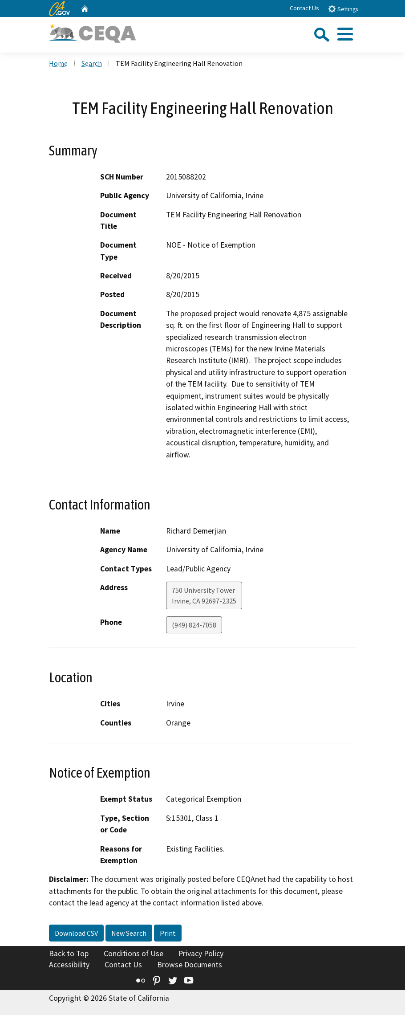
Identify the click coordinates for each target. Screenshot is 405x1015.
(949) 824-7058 (194, 624)
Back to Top (69, 953)
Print (168, 933)
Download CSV (76, 933)
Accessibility (69, 965)
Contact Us (304, 8)
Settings (343, 8)
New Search (128, 933)
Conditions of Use (133, 953)
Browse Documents (189, 965)
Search (91, 63)
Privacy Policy (200, 953)
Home (58, 63)
